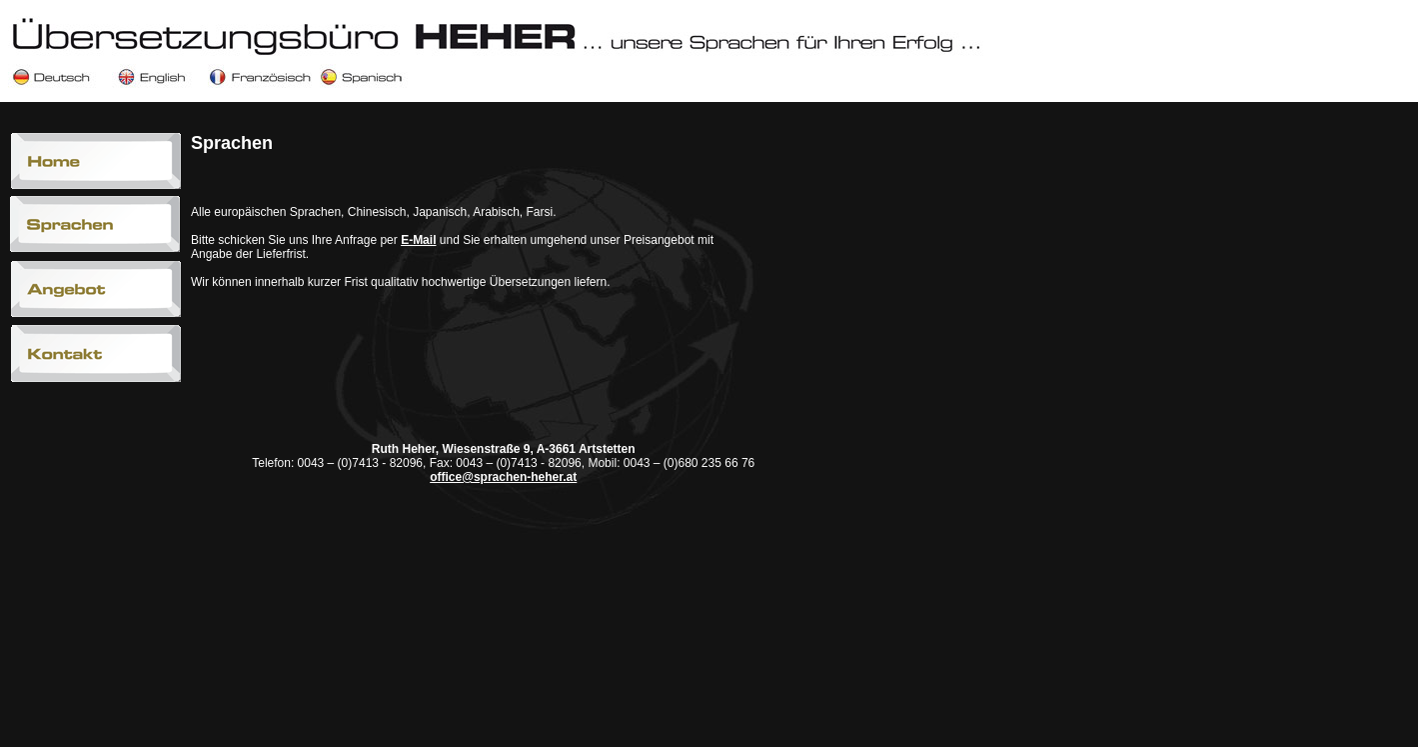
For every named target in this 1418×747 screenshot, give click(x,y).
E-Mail (418, 240)
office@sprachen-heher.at (503, 477)
